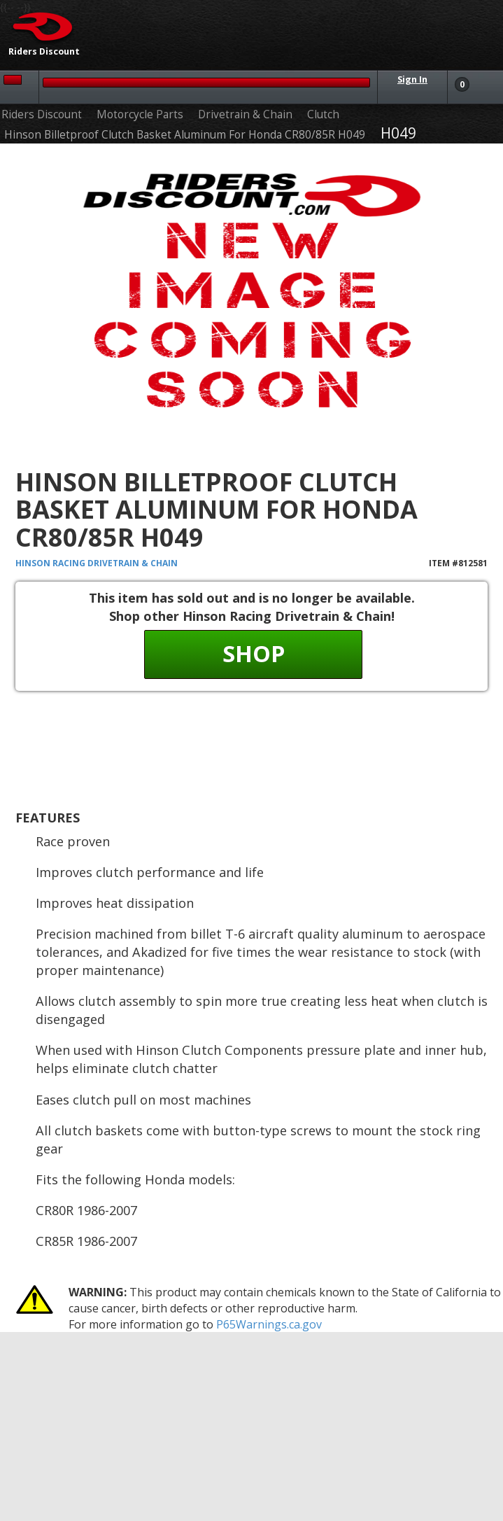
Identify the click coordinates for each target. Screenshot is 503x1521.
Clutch (323, 114)
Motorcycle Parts (140, 114)
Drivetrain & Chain (245, 114)
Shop (253, 653)
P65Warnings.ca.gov (269, 1324)
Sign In (412, 79)
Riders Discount (41, 114)
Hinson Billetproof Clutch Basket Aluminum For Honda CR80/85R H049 (184, 134)
